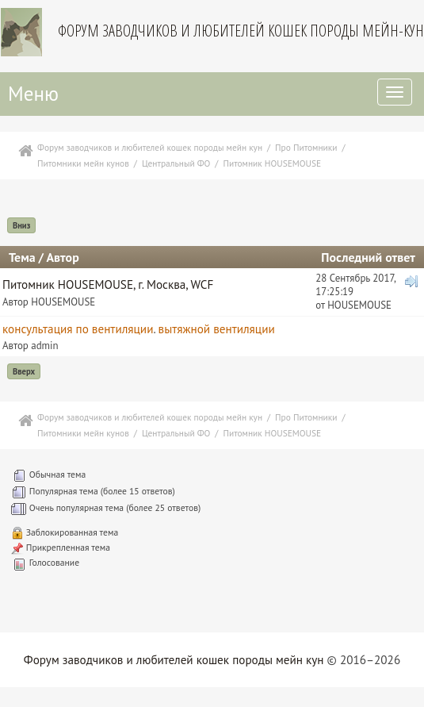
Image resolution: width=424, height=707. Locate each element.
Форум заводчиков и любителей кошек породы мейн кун (174, 659)
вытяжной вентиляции (217, 328)
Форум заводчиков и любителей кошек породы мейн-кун (241, 30)
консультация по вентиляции (77, 328)
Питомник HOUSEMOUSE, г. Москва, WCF (107, 284)
